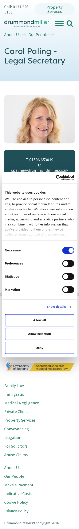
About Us (12, 34)
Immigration (15, 394)
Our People (38, 34)
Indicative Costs (18, 493)
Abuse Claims (16, 454)
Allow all (39, 320)
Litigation (12, 437)
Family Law (14, 385)
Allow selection (39, 334)
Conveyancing (16, 428)
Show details (56, 306)
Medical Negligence (21, 402)
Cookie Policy (16, 502)
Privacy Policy (16, 510)
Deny (39, 348)
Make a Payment (18, 484)
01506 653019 (41, 159)
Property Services (55, 9)
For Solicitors (15, 446)
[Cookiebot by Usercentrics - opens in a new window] (56, 177)
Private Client (16, 411)
